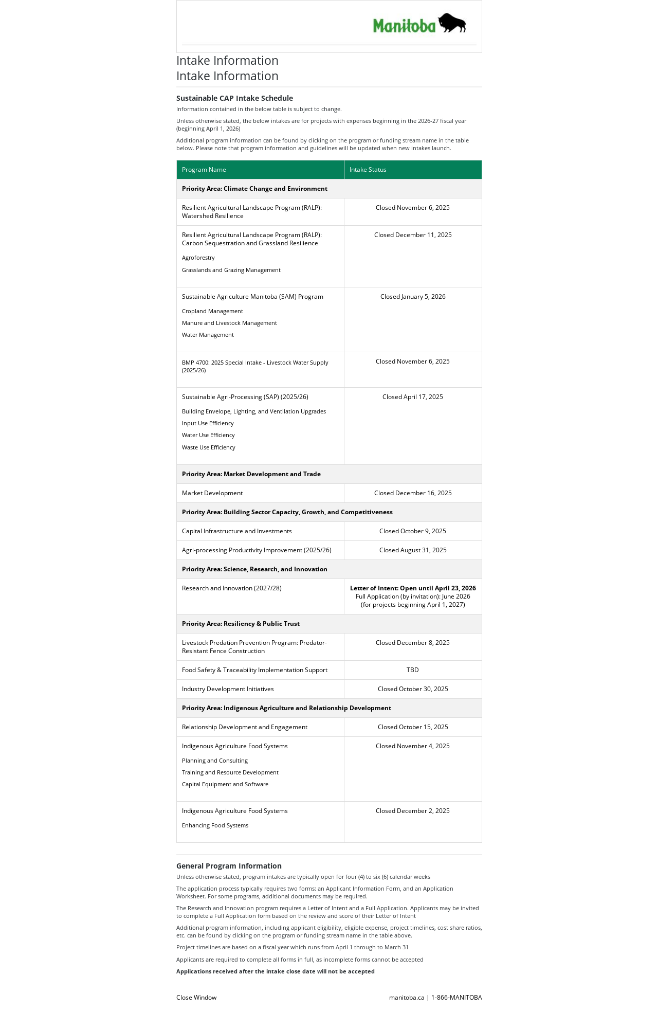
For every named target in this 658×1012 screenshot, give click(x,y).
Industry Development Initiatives (228, 688)
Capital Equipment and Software (225, 784)
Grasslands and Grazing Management (231, 270)
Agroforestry (198, 257)
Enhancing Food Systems (215, 825)
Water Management (208, 334)
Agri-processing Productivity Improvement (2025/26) (257, 550)
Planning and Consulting (215, 760)
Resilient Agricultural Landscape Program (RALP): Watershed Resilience (252, 211)
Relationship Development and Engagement (244, 726)
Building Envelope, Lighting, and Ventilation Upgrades (254, 411)
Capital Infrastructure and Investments (237, 531)
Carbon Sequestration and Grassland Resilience (250, 243)
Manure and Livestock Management (229, 323)
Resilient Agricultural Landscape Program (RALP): (252, 234)
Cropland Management (212, 311)
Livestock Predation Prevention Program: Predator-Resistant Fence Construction (254, 646)
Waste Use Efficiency (208, 447)
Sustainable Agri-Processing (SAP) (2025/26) (245, 396)
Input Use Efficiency (208, 423)
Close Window (196, 997)
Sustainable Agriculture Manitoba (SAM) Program (252, 296)
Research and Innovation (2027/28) (232, 588)
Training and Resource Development (230, 772)
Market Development (212, 493)
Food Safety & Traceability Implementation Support (254, 669)
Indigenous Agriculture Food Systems (235, 746)
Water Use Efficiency (208, 435)
